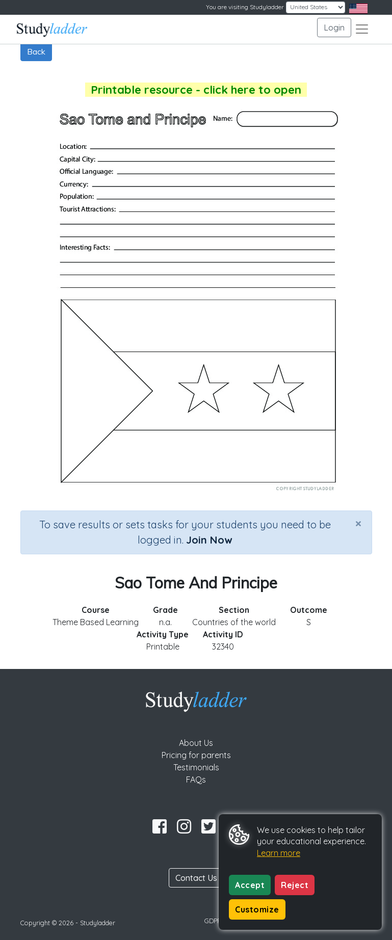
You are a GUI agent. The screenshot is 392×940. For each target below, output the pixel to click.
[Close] (358, 523)
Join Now (209, 539)
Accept (250, 885)
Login (334, 27)
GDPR (213, 921)
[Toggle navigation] (362, 29)
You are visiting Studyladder (245, 7)
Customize (257, 909)
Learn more (278, 853)
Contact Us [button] (196, 878)
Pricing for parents (196, 755)
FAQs (196, 779)
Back (36, 51)
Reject (294, 885)
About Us (196, 743)
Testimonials (196, 767)
